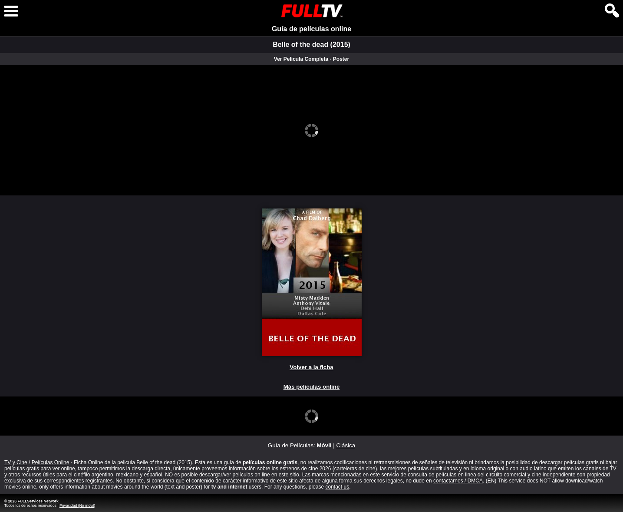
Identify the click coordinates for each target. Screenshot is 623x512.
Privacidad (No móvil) (77, 505)
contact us (337, 487)
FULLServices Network (37, 501)
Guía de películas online (311, 29)
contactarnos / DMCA (458, 481)
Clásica (345, 445)
